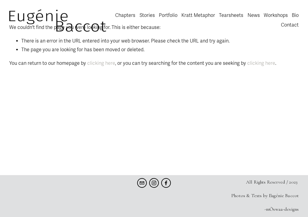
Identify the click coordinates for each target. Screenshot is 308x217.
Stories (147, 15)
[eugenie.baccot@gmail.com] (142, 183)
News (254, 15)
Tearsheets (231, 15)
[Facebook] (166, 183)
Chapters (125, 15)
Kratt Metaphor (198, 15)
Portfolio (168, 15)
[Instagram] (154, 183)
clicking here (101, 63)
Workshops (276, 15)
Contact (290, 25)
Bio (295, 15)
